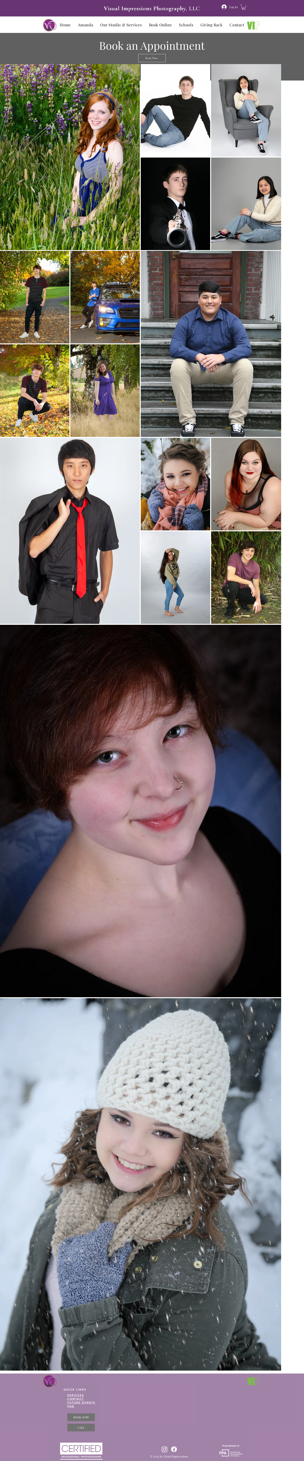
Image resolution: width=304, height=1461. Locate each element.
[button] (243, 7)
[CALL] (81, 1427)
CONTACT (75, 1399)
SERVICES (75, 1395)
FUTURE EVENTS (81, 1402)
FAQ (70, 1406)
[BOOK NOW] (81, 1417)
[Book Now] (152, 58)
